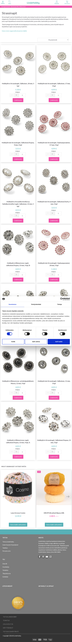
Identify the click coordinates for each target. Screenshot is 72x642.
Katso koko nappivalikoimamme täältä (14, 31)
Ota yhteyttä (8, 624)
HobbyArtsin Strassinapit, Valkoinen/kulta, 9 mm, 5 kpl (54, 203)
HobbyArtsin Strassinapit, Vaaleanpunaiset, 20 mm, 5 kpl (54, 264)
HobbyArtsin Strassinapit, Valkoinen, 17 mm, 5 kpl (54, 85)
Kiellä (13, 341)
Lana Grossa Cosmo (18, 513)
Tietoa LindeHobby (8, 542)
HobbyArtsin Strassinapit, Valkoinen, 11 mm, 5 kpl (54, 382)
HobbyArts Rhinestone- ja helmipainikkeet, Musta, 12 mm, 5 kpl (18, 382)
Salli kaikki (58, 341)
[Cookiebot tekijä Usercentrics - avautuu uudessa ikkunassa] (61, 299)
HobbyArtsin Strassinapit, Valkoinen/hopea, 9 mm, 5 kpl (18, 144)
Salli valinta (36, 341)
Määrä (17, 92)
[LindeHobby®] (33, 2)
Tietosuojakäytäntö (11, 631)
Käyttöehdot (8, 628)
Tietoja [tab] (59, 304)
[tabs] (10, 2)
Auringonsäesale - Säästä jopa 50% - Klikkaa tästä (13, 6)
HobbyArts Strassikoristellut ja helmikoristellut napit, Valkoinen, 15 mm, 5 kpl (18, 204)
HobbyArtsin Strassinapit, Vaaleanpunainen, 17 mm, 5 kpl (54, 144)
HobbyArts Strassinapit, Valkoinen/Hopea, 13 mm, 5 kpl (54, 441)
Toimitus (5, 548)
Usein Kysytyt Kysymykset (10, 545)
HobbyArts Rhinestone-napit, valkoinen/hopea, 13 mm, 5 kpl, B (18, 264)
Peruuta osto (6, 551)
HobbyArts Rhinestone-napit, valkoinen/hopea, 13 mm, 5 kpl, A (18, 441)
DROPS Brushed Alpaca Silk (54, 513)
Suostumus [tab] (12, 304)
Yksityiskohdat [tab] (36, 304)
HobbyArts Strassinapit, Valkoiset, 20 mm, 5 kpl (18, 85)
